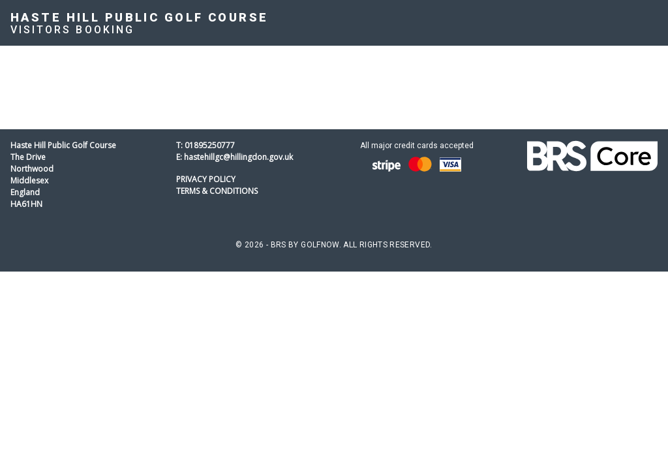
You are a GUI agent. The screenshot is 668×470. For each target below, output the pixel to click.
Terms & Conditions (217, 190)
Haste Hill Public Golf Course (139, 17)
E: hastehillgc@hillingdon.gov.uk (234, 157)
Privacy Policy (205, 179)
